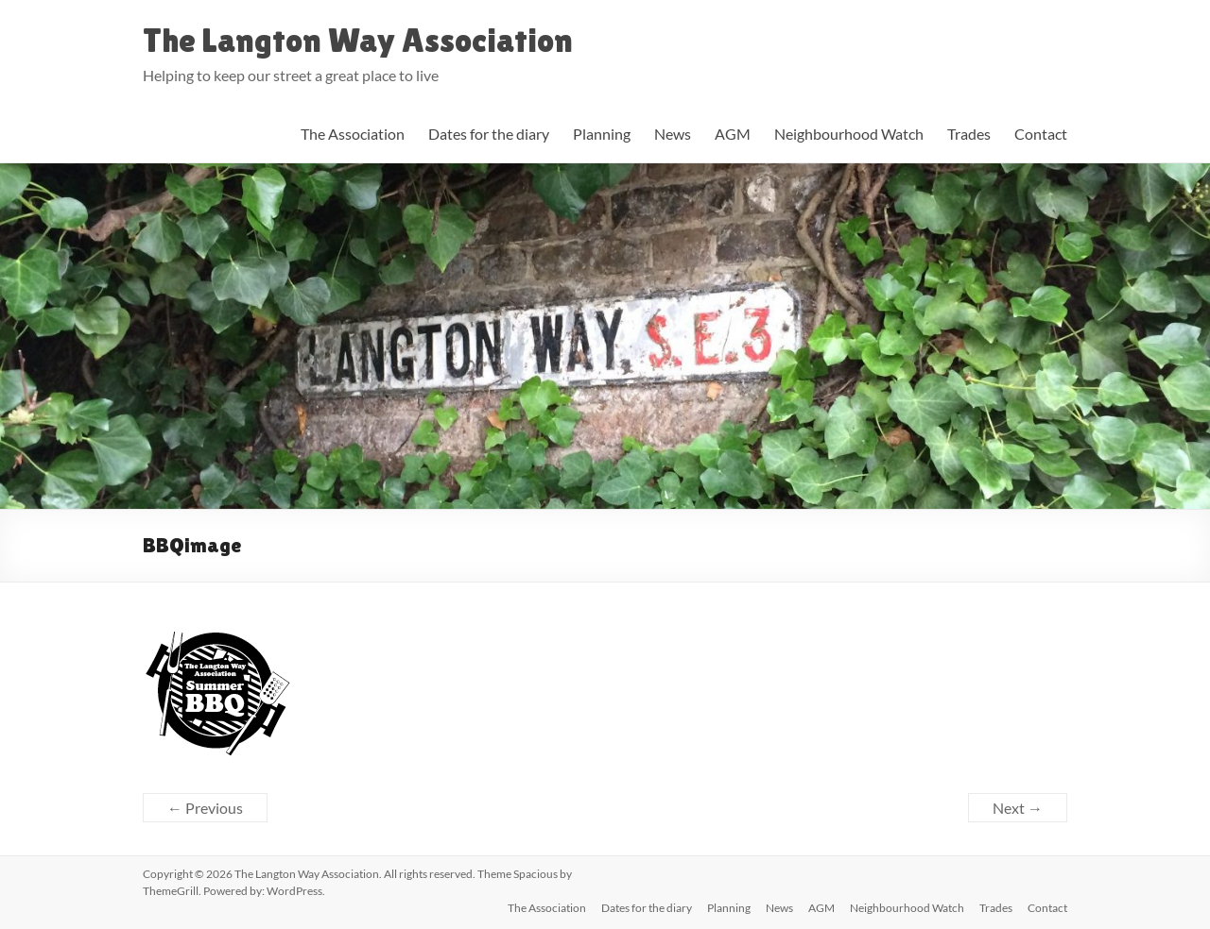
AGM (733, 134)
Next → (1018, 808)
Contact (1040, 134)
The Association (353, 134)
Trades (969, 134)
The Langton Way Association (358, 40)
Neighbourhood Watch (849, 134)
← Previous (205, 808)
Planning (602, 134)
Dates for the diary (488, 134)
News (672, 134)
